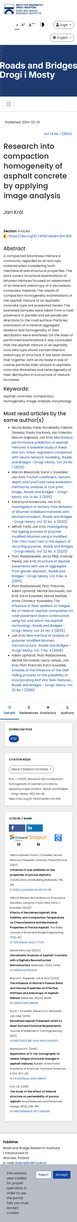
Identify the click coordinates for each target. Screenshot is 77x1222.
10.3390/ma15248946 (24, 1003)
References (29, 710)
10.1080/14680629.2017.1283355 (30, 1111)
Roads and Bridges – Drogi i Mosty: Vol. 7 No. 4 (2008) (41, 648)
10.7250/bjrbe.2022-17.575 (27, 942)
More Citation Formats (30, 769)
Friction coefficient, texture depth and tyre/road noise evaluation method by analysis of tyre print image (42, 484)
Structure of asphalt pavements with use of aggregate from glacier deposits (41, 566)
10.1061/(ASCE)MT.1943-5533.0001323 (34, 1041)
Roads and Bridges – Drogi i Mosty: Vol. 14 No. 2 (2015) (39, 494)
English (61, 37)
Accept (62, 1174)
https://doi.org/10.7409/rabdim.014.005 (37, 236)
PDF (14, 738)
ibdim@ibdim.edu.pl (30, 1163)
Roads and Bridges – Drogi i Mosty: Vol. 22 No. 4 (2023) (42, 519)
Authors (67, 710)
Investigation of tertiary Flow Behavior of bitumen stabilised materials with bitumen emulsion (42, 511)
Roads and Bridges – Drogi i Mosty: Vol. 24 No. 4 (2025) (38, 628)
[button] (17, 828)
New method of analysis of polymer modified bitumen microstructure (40, 640)
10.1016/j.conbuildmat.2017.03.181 (30, 890)
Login (62, 24)
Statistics (48, 710)
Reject (43, 1174)
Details (9, 710)
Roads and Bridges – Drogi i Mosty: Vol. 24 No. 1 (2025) (42, 462)
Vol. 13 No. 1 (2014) (58, 133)
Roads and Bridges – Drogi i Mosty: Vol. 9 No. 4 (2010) (39, 576)
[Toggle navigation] (9, 104)
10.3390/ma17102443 (23, 970)
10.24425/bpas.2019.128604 (28, 1078)
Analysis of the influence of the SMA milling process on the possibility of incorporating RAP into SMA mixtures (41, 675)
